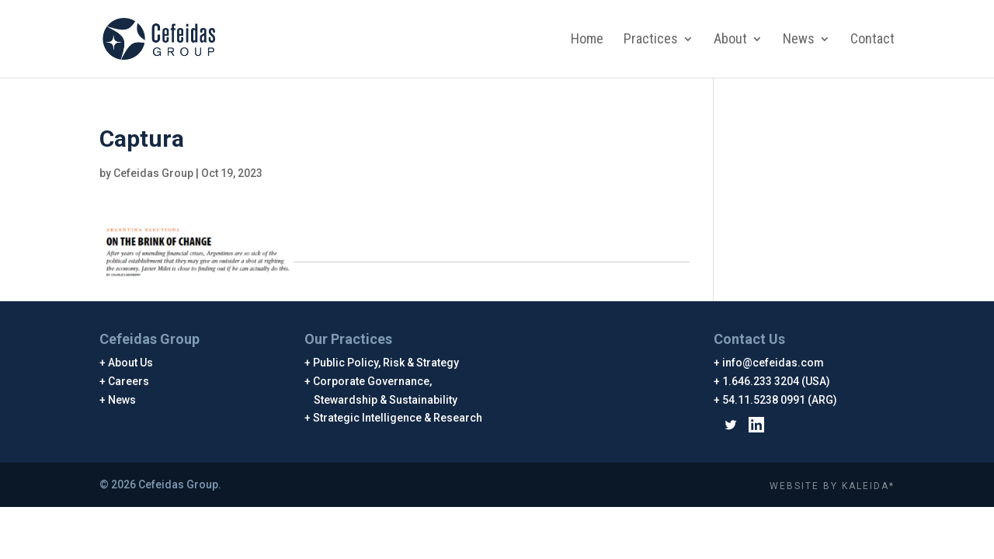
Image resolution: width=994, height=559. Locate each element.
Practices (651, 40)
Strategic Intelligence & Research (398, 417)
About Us (131, 362)
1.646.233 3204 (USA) (776, 381)
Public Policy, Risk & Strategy (386, 362)
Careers (129, 381)
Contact (872, 40)
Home (587, 40)
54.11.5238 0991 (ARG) (780, 400)
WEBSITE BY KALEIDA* (832, 486)
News (799, 40)
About (730, 40)
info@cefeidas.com (773, 362)
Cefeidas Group (153, 173)
